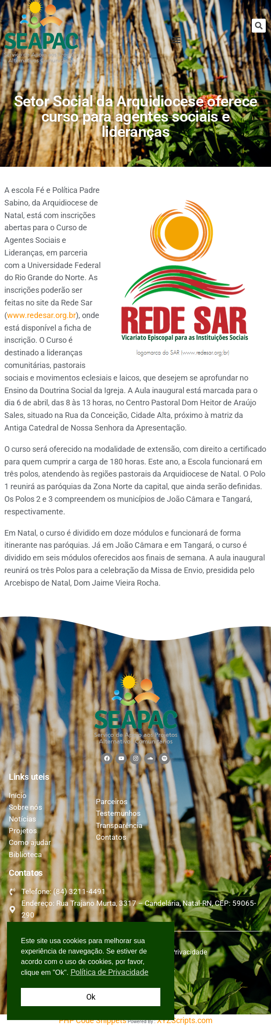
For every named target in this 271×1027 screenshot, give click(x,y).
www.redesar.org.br (41, 315)
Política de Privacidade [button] (110, 972)
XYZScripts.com (185, 1020)
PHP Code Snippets (92, 1020)
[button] (259, 26)
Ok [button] (90, 996)
